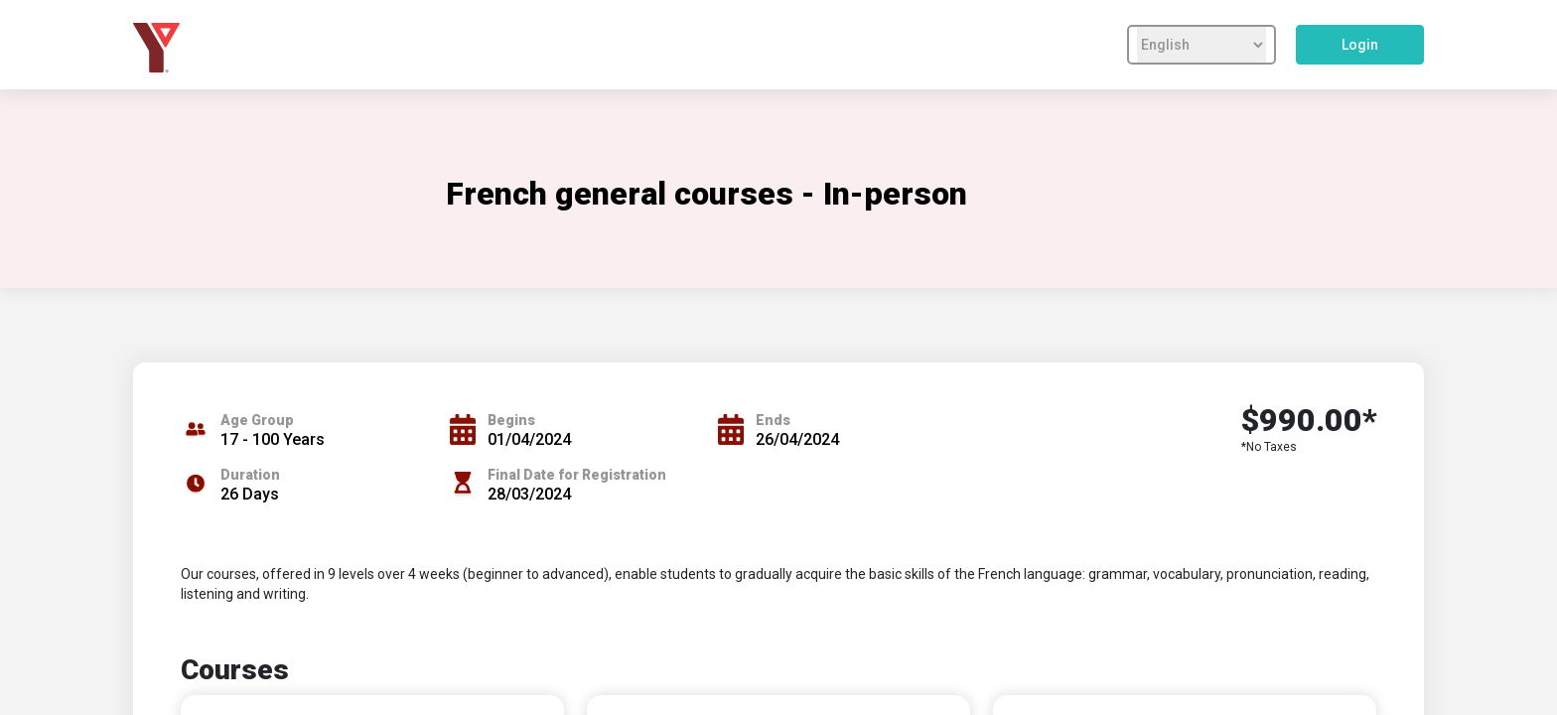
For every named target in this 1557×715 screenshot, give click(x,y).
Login (1360, 45)
